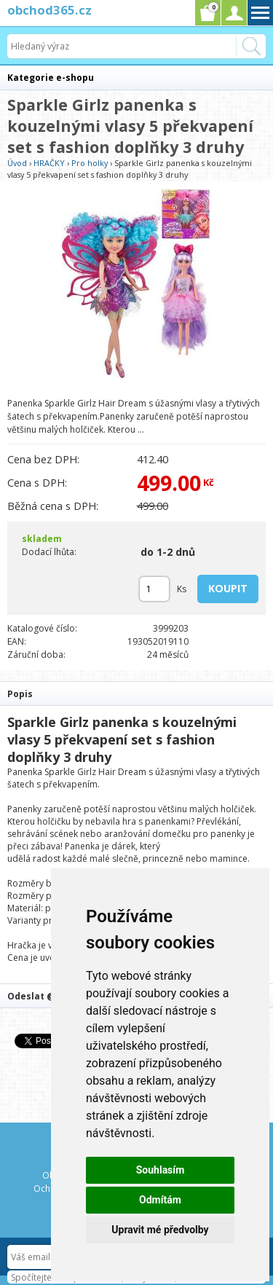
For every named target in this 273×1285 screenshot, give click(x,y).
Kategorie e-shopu (50, 77)
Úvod (17, 162)
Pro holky (89, 162)
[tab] (136, 693)
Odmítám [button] (160, 1200)
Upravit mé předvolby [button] (159, 1229)
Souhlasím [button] (160, 1170)
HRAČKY (49, 162)
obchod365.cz (49, 9)
